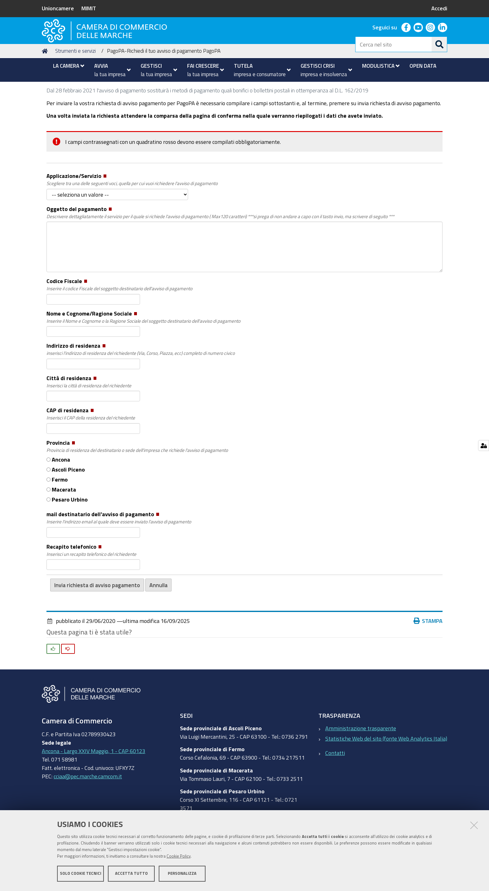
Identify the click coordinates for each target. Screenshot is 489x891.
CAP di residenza (90, 452)
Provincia (137, 484)
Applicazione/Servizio (132, 218)
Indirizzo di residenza (140, 387)
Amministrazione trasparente (360, 765)
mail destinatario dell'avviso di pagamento (118, 556)
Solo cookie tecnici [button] (80, 875)
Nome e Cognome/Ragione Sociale (143, 355)
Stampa (428, 658)
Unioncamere (58, 8)
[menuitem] (65, 66)
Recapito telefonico (91, 588)
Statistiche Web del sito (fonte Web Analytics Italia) (386, 776)
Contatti (335, 790)
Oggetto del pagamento (220, 250)
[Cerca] (439, 44)
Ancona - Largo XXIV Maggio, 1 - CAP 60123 (93, 788)
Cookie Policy (179, 857)
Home (46, 88)
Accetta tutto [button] (131, 875)
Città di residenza (88, 420)
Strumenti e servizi (75, 88)
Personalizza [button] (182, 875)
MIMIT (88, 8)
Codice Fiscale (119, 323)
